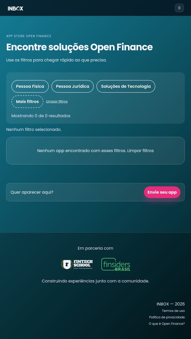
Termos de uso (173, 311)
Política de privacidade (167, 317)
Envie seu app (162, 192)
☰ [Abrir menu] (179, 8)
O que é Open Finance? (167, 323)
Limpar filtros (56, 101)
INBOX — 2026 (171, 304)
